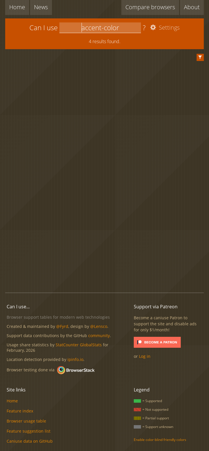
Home (17, 7)
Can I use (43, 27)
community (99, 335)
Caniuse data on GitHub (30, 441)
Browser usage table (26, 421)
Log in (144, 356)
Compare (150, 7)
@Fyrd (62, 326)
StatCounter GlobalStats (79, 344)
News (41, 7)
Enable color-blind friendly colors (160, 439)
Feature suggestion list (28, 431)
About (192, 7)
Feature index (20, 411)
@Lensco (98, 326)
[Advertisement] (107, 241)
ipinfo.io (75, 359)
